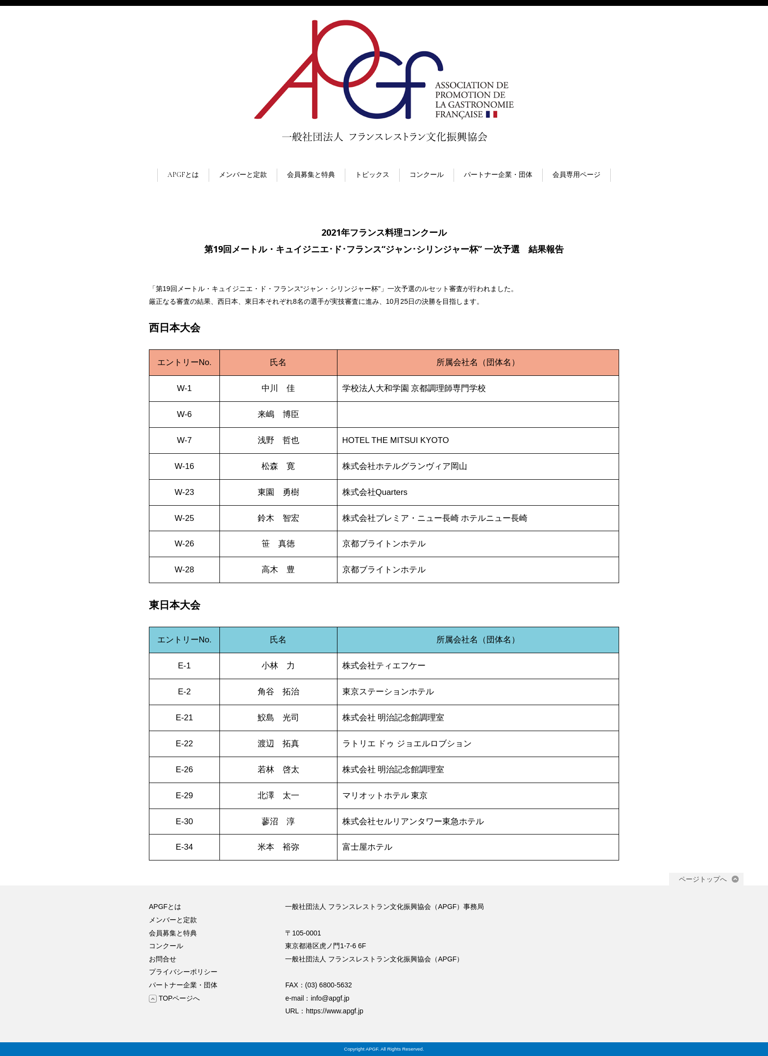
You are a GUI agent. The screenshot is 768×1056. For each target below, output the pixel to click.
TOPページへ (174, 998)
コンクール (426, 175)
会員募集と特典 (311, 175)
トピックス (372, 175)
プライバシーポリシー (183, 972)
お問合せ (162, 959)
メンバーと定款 (243, 175)
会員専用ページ (576, 175)
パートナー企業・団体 (498, 175)
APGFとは (183, 175)
